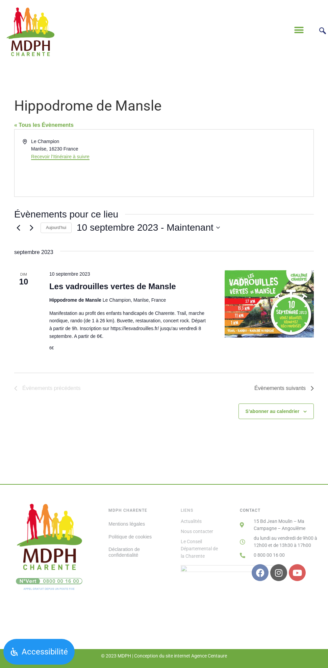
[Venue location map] (238, 163)
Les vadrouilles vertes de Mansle (112, 286)
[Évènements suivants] (31, 228)
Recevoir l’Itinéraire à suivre (60, 156)
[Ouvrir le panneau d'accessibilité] (39, 652)
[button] (298, 30)
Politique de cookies (130, 536)
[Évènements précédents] (18, 228)
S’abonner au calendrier (273, 411)
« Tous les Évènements (44, 125)
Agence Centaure (209, 656)
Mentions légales (126, 524)
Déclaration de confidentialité (124, 552)
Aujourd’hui (56, 227)
